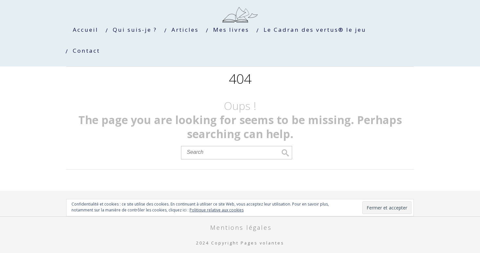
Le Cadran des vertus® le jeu (315, 29)
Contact (86, 50)
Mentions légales (241, 227)
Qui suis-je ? (135, 29)
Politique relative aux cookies (217, 210)
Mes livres (231, 29)
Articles (185, 29)
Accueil (85, 29)
